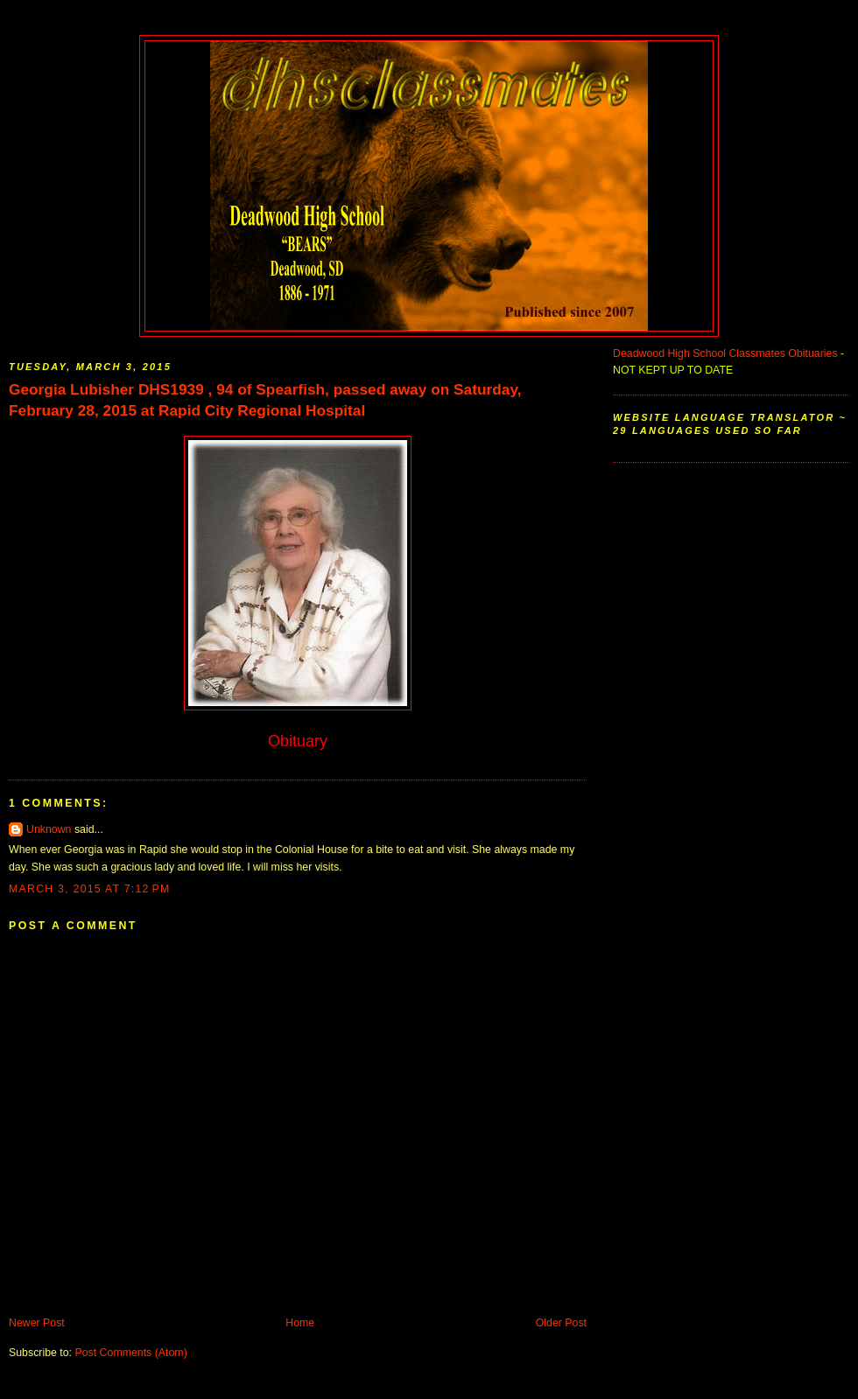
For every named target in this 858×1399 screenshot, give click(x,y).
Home (299, 1323)
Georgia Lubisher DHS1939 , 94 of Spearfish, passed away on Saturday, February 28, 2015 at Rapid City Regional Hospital (265, 400)
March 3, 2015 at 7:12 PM (90, 889)
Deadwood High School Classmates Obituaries (725, 353)
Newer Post (37, 1323)
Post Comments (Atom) (130, 1353)
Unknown (48, 829)
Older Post (561, 1323)
